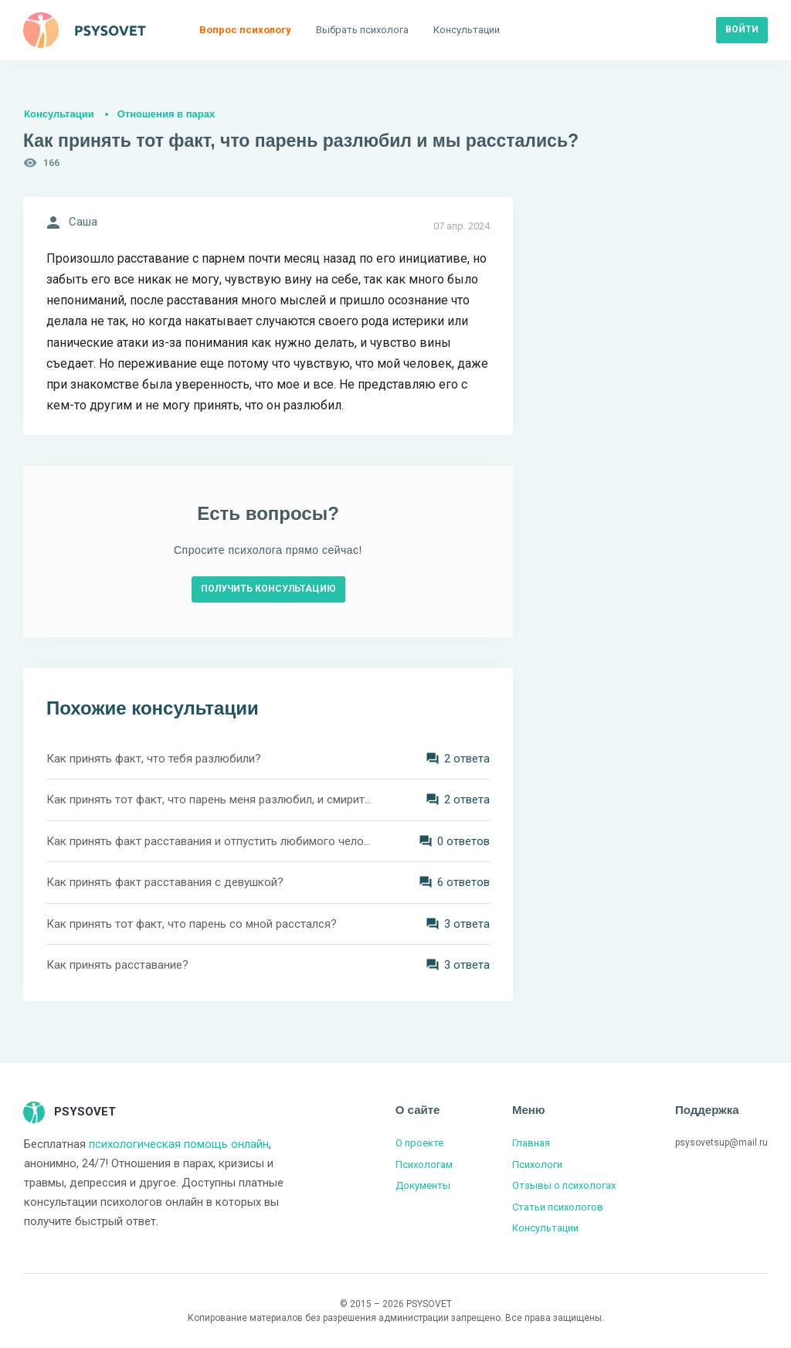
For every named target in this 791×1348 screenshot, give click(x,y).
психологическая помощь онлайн (179, 1144)
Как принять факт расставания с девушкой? (164, 882)
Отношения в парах (166, 114)
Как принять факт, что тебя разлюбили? (153, 759)
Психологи (537, 1164)
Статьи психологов (557, 1207)
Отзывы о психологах (564, 1185)
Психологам (424, 1164)
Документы (423, 1185)
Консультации (59, 114)
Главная (531, 1143)
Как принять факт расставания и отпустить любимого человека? (210, 841)
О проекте (419, 1143)
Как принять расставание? (117, 965)
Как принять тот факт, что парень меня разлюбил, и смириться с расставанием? (210, 799)
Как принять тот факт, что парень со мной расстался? (191, 924)
